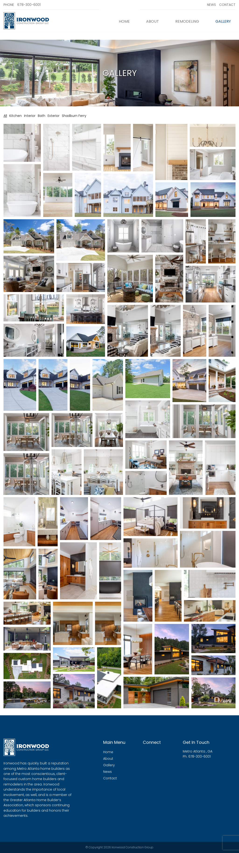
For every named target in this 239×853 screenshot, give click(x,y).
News (211, 4)
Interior (29, 116)
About (152, 21)
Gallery (223, 21)
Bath (41, 116)
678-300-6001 (29, 4)
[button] (22, 143)
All (5, 116)
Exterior (54, 116)
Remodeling (187, 21)
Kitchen (15, 116)
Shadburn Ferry (74, 116)
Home (124, 21)
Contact (227, 4)
